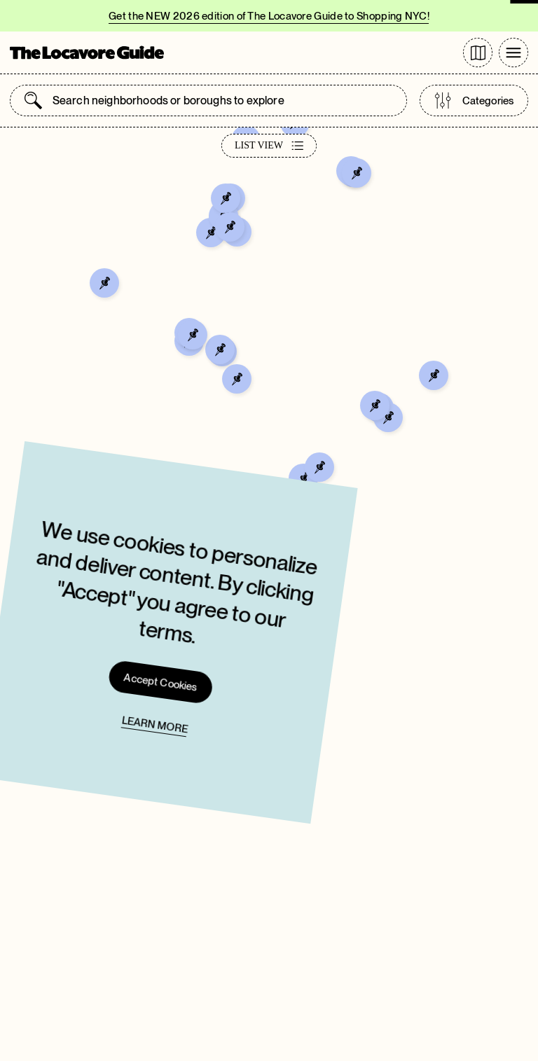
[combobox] (222, 100)
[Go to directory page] (477, 52)
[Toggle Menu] (513, 52)
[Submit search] (33, 100)
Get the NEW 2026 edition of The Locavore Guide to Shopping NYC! (269, 16)
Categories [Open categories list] (474, 100)
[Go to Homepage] (87, 53)
